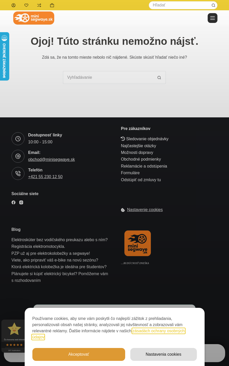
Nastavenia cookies (163, 354)
